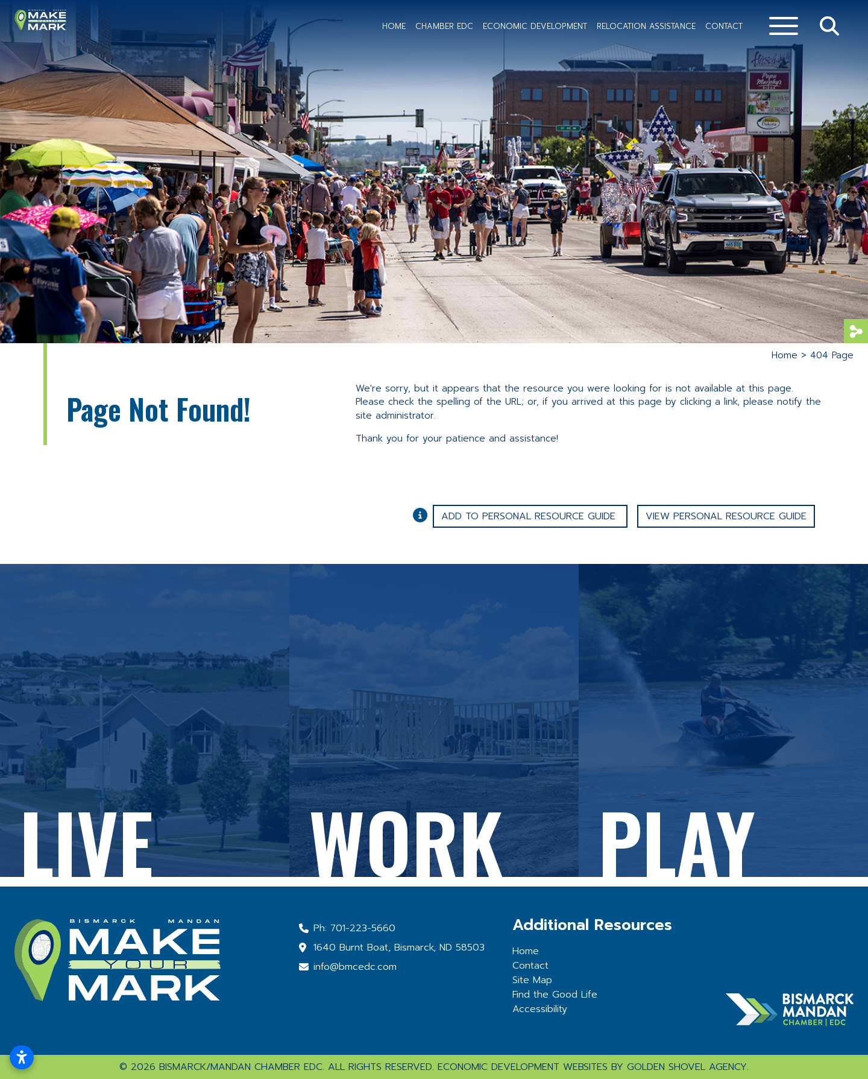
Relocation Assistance (646, 26)
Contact (724, 26)
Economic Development (535, 26)
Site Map (532, 980)
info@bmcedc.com (355, 967)
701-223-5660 (362, 928)
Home (394, 26)
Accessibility (539, 1009)
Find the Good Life (554, 994)
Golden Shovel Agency (687, 1067)
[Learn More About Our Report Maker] (423, 514)
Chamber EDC (444, 26)
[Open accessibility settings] (22, 1057)
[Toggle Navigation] (783, 25)
